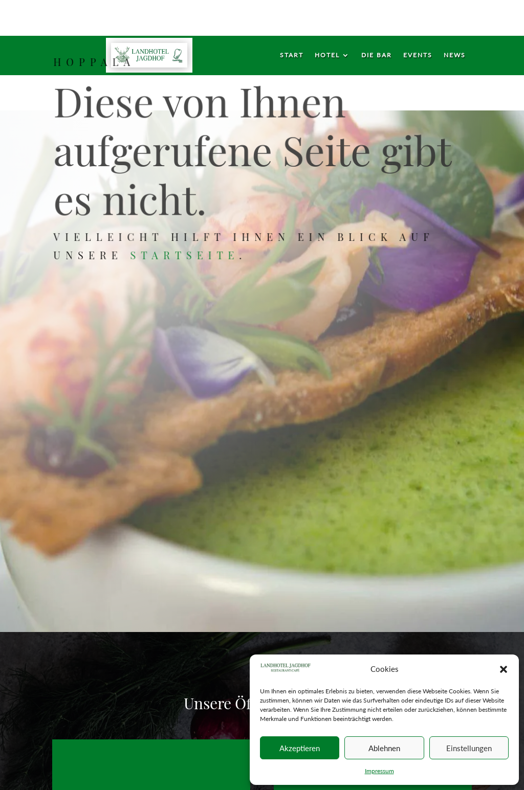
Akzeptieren (299, 748)
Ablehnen (384, 748)
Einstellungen (469, 748)
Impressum (379, 771)
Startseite (186, 253)
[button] (503, 669)
